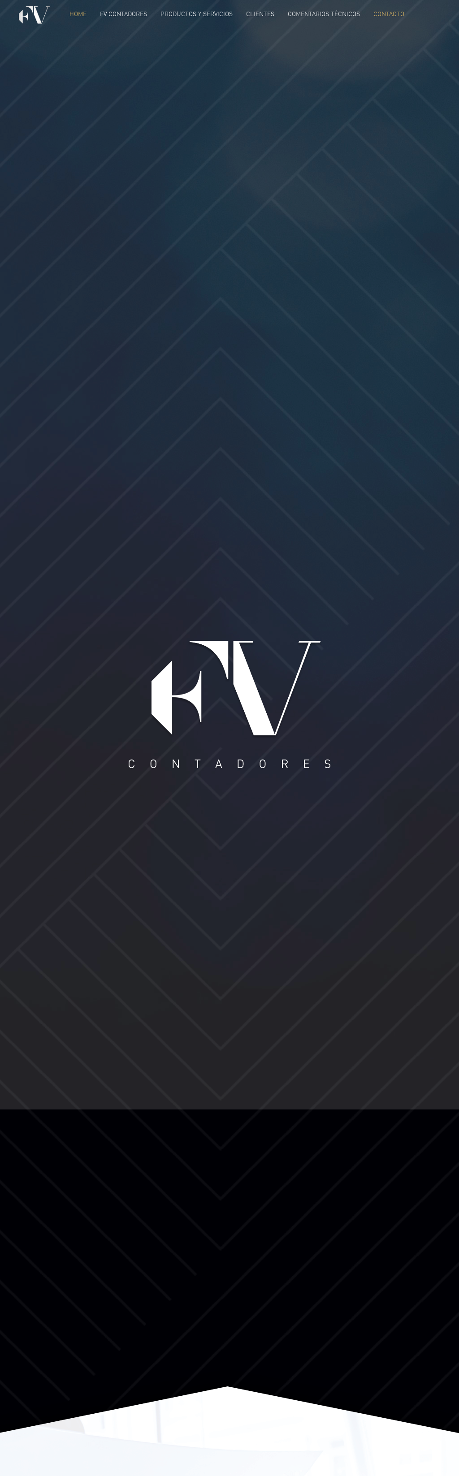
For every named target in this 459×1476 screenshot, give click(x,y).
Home (78, 14)
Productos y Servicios (196, 14)
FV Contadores (123, 14)
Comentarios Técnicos (324, 14)
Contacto (388, 14)
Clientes (260, 14)
